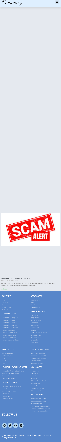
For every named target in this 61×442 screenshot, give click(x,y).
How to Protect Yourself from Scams (16, 278)
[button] (57, 2)
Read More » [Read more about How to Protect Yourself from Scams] (4, 289)
